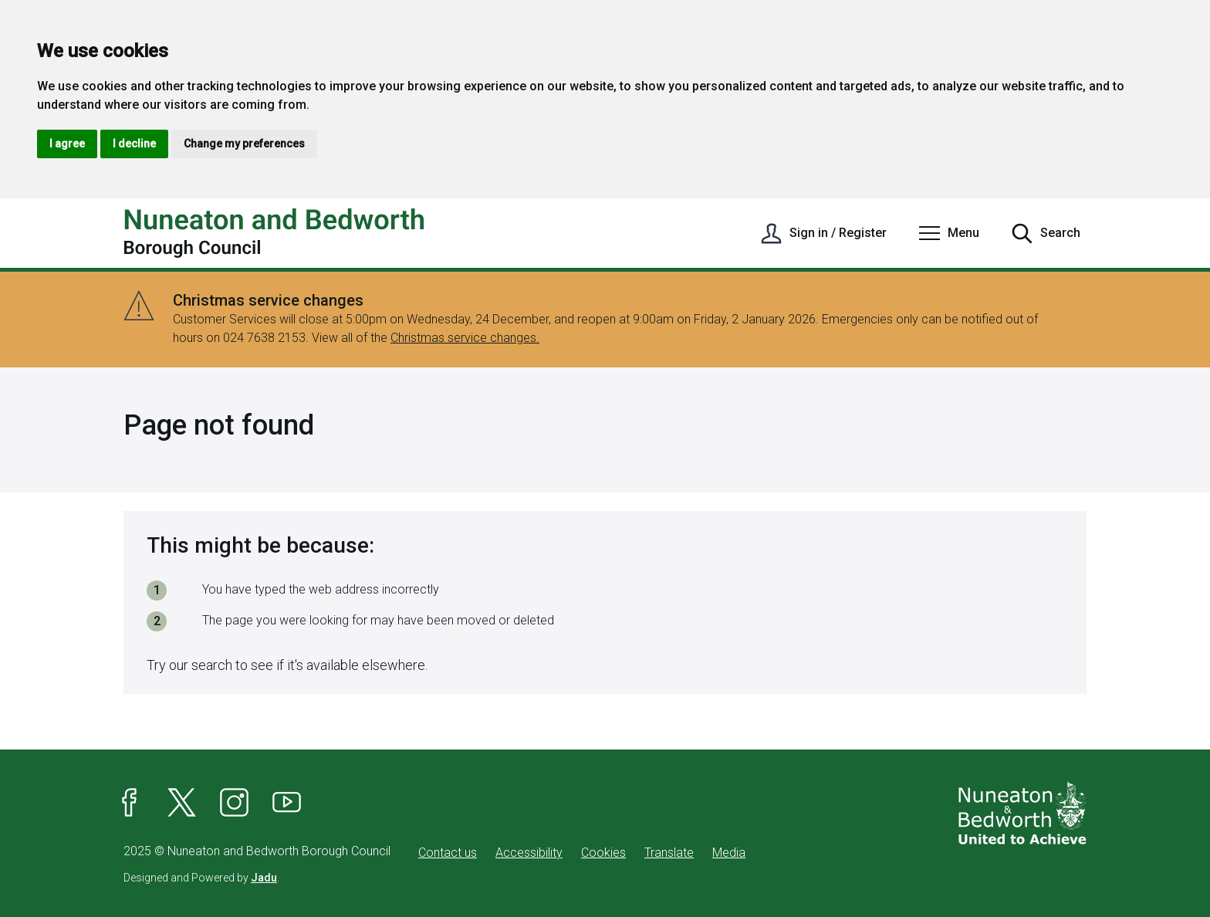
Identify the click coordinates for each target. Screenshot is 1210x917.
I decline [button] (134, 143)
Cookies (603, 852)
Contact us (447, 852)
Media (728, 852)
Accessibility (529, 852)
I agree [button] (67, 143)
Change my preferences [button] (244, 143)
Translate (669, 852)
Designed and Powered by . (201, 877)
